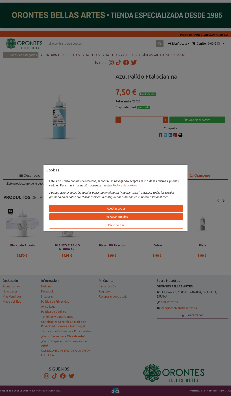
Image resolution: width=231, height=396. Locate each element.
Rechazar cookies (116, 216)
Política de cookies (124, 185)
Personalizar (116, 225)
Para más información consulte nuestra (86, 185)
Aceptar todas (116, 208)
